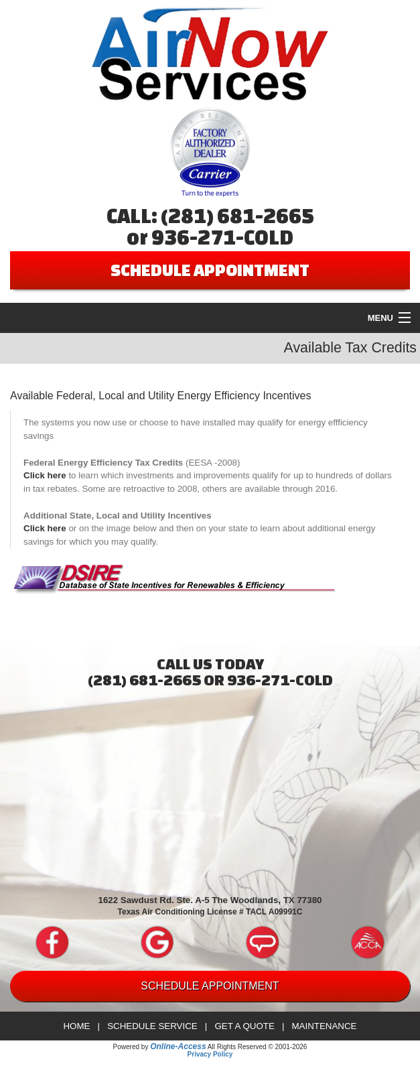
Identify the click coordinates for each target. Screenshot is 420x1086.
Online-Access (178, 1046)
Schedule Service (152, 1026)
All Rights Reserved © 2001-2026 (257, 1046)
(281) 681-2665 (237, 215)
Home (76, 1026)
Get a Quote (244, 1026)
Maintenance (323, 1026)
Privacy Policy (210, 1054)
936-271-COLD (222, 237)
